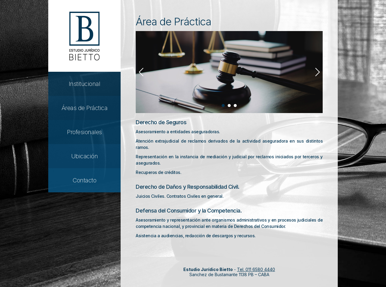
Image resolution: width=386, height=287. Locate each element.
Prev (141, 72)
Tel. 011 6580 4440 (256, 269)
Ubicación (84, 156)
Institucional (84, 83)
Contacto (84, 180)
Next (317, 72)
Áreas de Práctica (85, 108)
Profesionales (84, 132)
